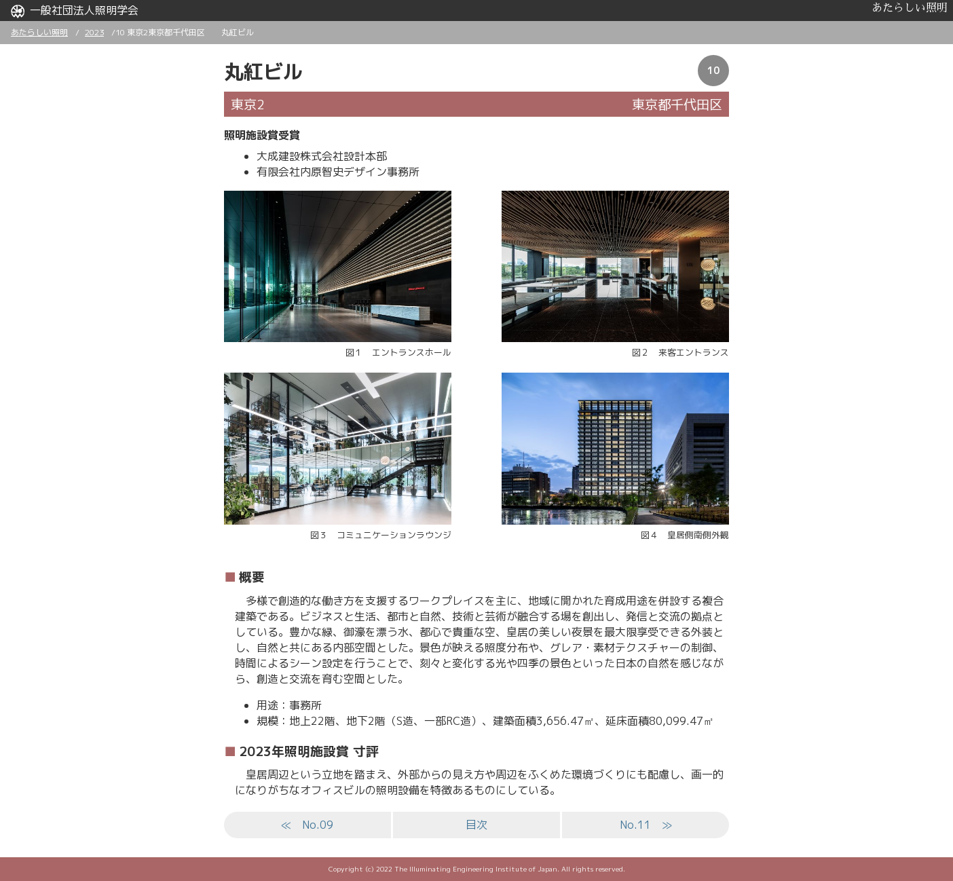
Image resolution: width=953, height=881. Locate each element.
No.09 (307, 824)
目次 (476, 824)
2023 (94, 32)
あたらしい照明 (910, 8)
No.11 (646, 824)
